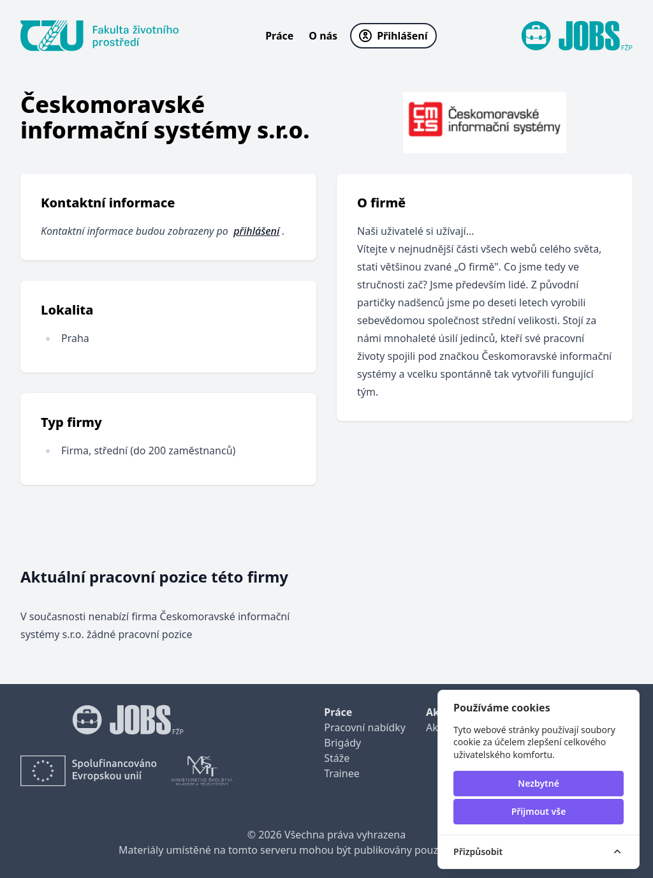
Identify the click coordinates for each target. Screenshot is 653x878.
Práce (279, 36)
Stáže (336, 758)
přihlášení (256, 231)
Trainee (341, 773)
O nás (323, 36)
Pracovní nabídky (365, 727)
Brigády (342, 743)
